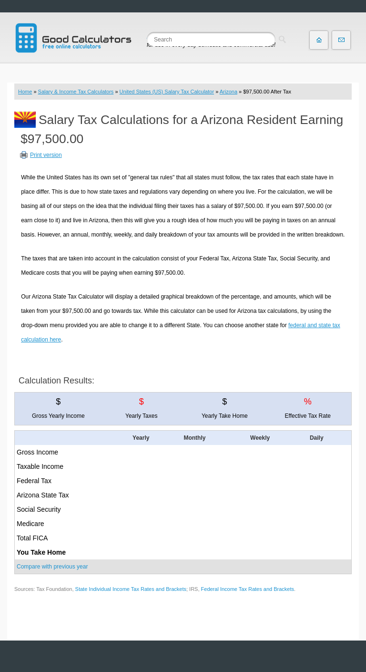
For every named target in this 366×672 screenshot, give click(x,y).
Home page (318, 40)
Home (25, 91)
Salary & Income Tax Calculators (76, 91)
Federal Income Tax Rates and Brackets (247, 589)
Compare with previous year (52, 566)
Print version (46, 155)
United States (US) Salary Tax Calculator (167, 91)
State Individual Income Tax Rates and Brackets (130, 589)
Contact (341, 40)
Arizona (228, 91)
